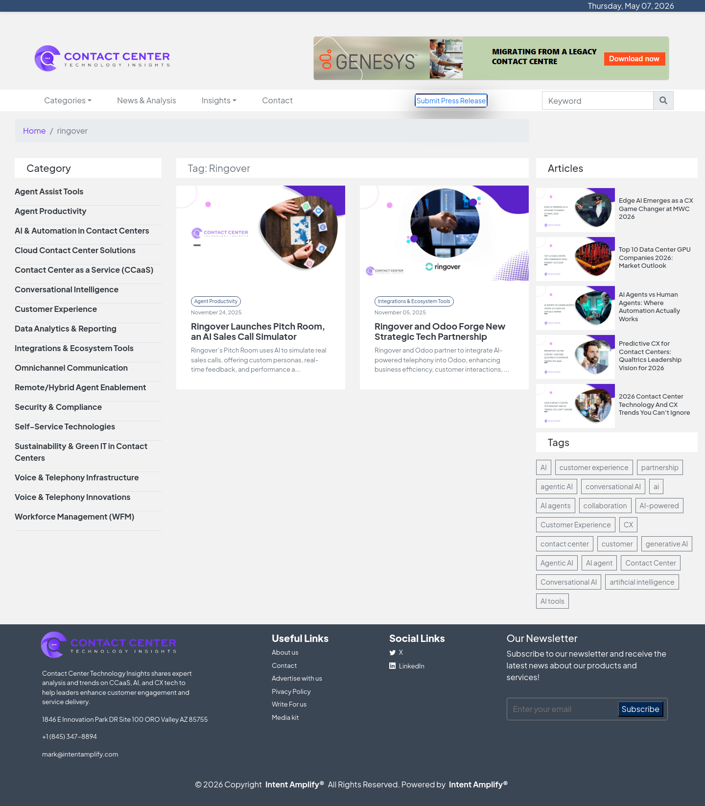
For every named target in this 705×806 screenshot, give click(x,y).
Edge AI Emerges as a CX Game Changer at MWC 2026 (656, 208)
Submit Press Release (451, 101)
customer (617, 543)
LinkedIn (406, 666)
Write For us (289, 704)
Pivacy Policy (291, 691)
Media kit (285, 717)
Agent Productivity (215, 301)
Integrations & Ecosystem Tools (414, 301)
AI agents (555, 505)
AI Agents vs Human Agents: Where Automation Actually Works (649, 306)
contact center (564, 543)
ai (656, 486)
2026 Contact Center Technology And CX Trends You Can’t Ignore (654, 404)
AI (543, 467)
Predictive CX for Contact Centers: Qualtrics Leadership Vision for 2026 (650, 355)
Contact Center (650, 562)
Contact (277, 100)
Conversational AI (568, 581)
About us (285, 652)
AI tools (552, 600)
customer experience (594, 467)
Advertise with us (297, 678)
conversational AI (613, 486)
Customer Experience (575, 524)
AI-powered (659, 505)
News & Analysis (146, 100)
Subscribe (641, 709)
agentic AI (556, 486)
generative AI (667, 543)
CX (628, 524)
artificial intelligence (642, 581)
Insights (216, 100)
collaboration (605, 505)
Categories (65, 100)
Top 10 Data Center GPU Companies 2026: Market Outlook (655, 257)
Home (34, 130)
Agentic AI (556, 562)
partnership (660, 467)
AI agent (599, 562)
